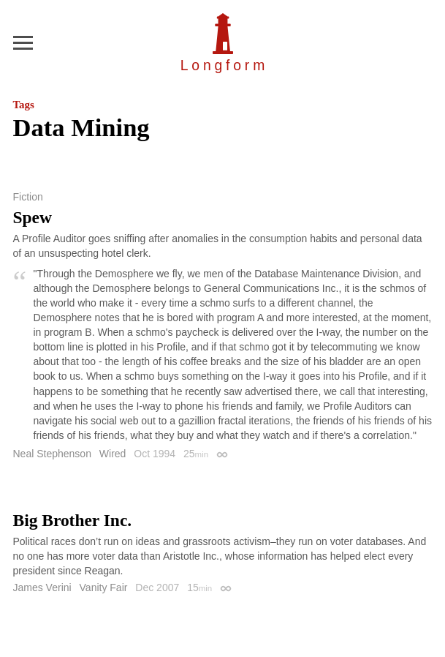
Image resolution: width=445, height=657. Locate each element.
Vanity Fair (104, 587)
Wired (112, 453)
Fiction (28, 197)
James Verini (42, 587)
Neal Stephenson (52, 453)
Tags (23, 104)
